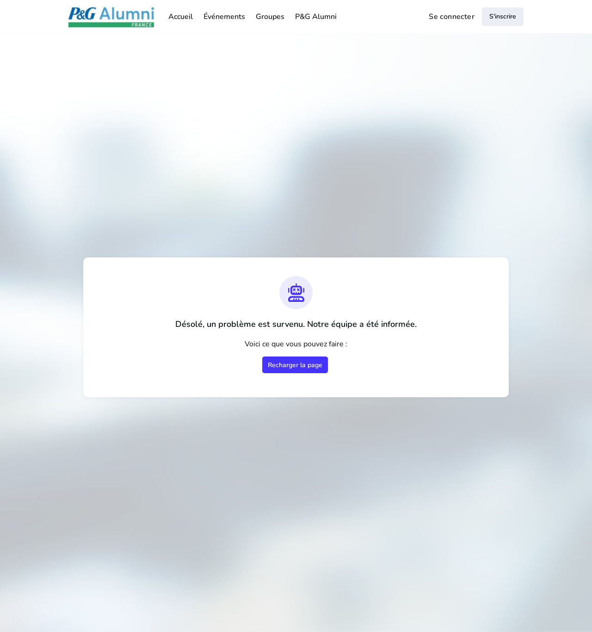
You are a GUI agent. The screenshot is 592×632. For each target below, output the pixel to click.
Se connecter (452, 17)
